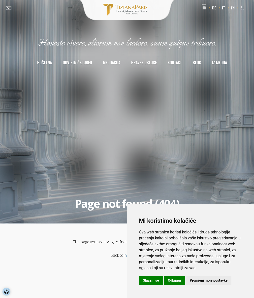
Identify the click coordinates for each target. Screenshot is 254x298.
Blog (197, 63)
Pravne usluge (144, 63)
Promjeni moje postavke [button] (208, 280)
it (223, 7)
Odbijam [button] (174, 280)
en (233, 7)
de (214, 7)
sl (242, 7)
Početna (44, 63)
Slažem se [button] (151, 280)
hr (204, 7)
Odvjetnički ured (77, 63)
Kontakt (175, 63)
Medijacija (111, 63)
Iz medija (219, 63)
